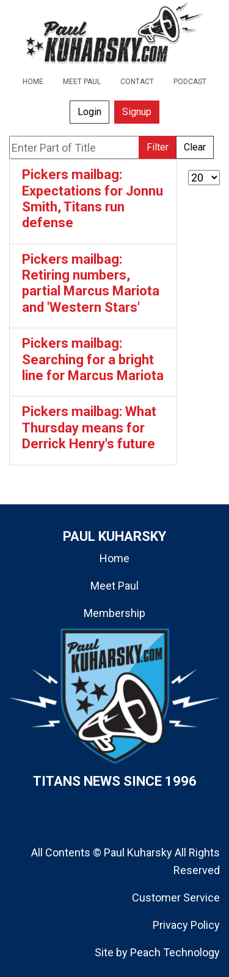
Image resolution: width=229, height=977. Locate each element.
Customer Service (176, 897)
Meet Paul (114, 585)
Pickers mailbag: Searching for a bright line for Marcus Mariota (93, 359)
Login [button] (89, 112)
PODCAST (189, 81)
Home (114, 558)
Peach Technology (175, 952)
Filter (158, 147)
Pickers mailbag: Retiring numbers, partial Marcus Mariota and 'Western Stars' (90, 283)
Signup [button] (136, 112)
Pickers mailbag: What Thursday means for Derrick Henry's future (89, 427)
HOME (33, 81)
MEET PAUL (82, 81)
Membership (114, 613)
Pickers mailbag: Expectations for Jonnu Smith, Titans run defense (92, 198)
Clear (195, 147)
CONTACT (137, 81)
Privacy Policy (186, 925)
